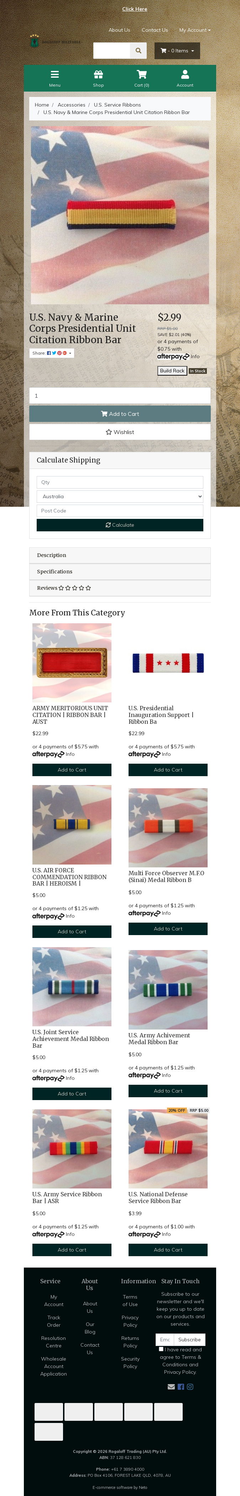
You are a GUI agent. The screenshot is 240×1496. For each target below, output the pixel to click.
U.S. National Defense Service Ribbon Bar (158, 1197)
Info (195, 356)
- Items (175, 50)
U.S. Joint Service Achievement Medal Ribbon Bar (70, 1039)
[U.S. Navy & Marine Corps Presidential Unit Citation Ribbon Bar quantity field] (120, 395)
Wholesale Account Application (53, 1366)
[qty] (120, 482)
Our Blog (90, 1328)
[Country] (120, 496)
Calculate (120, 525)
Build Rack (172, 370)
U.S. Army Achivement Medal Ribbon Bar (159, 1039)
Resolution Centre (53, 1342)
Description (51, 555)
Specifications (54, 571)
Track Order (54, 1321)
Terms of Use (130, 1300)
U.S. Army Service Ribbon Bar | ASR (67, 1197)
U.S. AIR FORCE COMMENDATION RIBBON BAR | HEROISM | (69, 877)
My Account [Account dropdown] (193, 30)
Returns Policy (130, 1342)
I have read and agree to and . (180, 1360)
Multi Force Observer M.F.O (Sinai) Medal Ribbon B (166, 876)
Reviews (64, 588)
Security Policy (130, 1362)
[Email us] (171, 1386)
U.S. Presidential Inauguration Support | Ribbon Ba (161, 715)
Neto (143, 1487)
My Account (53, 1300)
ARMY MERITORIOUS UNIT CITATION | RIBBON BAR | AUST (70, 715)
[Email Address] (165, 1339)
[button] (120, 432)
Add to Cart (120, 413)
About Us (119, 30)
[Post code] (120, 511)
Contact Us (155, 30)
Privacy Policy (130, 1321)
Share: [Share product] (50, 353)
